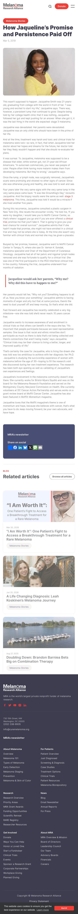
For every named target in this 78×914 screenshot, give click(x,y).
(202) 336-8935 (12, 726)
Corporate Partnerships (15, 868)
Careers (45, 864)
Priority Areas (10, 802)
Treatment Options (50, 771)
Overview (8, 753)
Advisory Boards (49, 855)
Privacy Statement (39, 901)
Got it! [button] (64, 908)
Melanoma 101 (10, 758)
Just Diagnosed (49, 758)
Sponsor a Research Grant (17, 864)
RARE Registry (10, 820)
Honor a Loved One (13, 846)
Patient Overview (50, 753)
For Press (45, 811)
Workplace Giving (12, 873)
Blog (43, 797)
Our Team (46, 850)
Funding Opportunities (15, 811)
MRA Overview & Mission (54, 837)
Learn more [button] (43, 909)
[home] (13, 6)
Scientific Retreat (12, 815)
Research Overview (13, 797)
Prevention (9, 776)
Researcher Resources (15, 824)
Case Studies (48, 767)
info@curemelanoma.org (16, 731)
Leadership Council (51, 846)
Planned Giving (11, 877)
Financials (46, 859)
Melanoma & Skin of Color (17, 780)
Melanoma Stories (15, 20)
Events (6, 859)
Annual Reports (49, 806)
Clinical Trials (48, 776)
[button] (73, 6)
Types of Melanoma (13, 762)
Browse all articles (62, 477)
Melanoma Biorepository (54, 785)
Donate (62, 6)
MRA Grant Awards (13, 806)
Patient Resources (50, 780)
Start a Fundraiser (12, 850)
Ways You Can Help (13, 841)
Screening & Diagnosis (52, 762)
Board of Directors (50, 841)
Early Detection (11, 767)
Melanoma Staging (13, 771)
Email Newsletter (50, 802)
